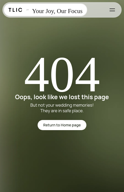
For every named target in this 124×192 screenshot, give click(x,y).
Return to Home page (62, 124)
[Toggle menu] (112, 10)
